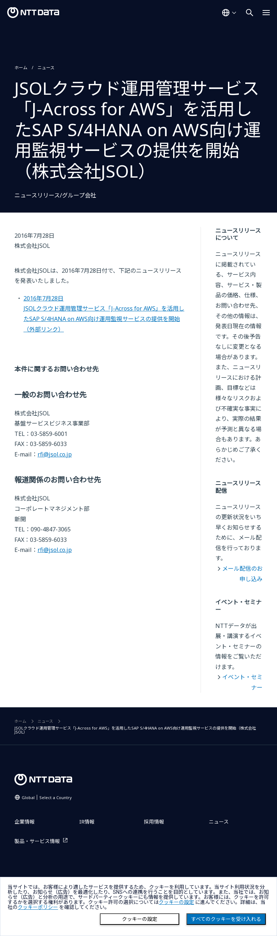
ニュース (46, 67)
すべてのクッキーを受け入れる (226, 919)
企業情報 (24, 821)
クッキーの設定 (139, 919)
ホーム (20, 67)
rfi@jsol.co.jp (55, 454)
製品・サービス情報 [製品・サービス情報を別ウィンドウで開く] (37, 841)
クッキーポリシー (38, 907)
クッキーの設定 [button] (176, 902)
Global (47, 797)
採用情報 (154, 821)
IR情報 (86, 821)
